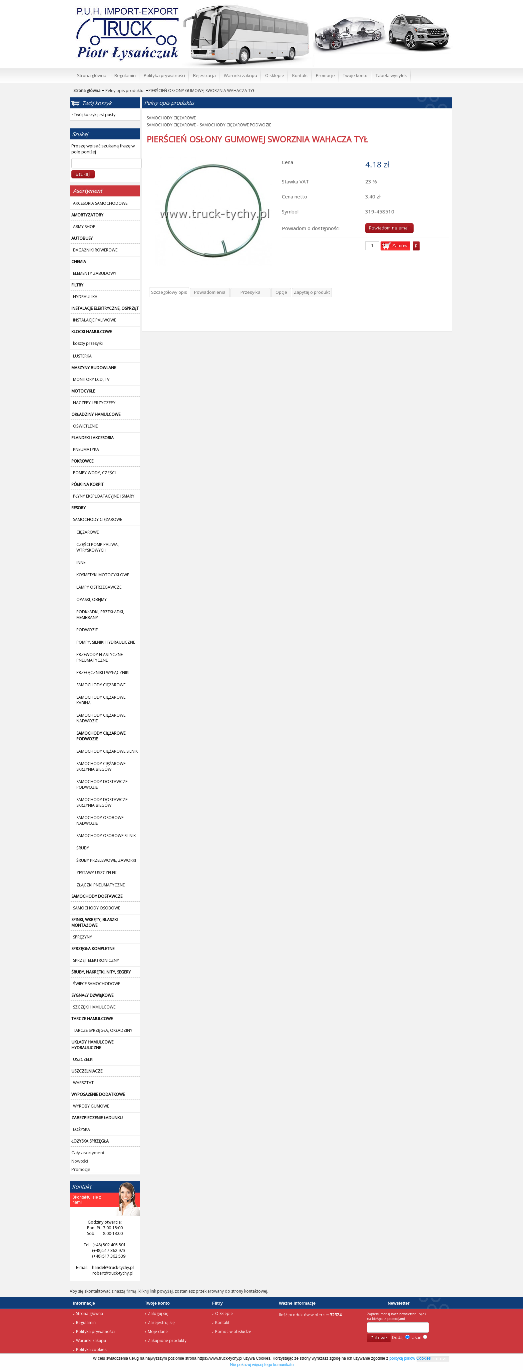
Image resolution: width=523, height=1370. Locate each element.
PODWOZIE (87, 630)
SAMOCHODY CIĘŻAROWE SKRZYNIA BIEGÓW (100, 766)
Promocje (80, 1169)
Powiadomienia (209, 292)
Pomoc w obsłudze (233, 1331)
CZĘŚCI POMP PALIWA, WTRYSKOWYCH (97, 547)
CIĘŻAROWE (87, 532)
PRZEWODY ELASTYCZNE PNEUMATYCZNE (99, 657)
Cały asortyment (87, 1153)
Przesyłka (250, 292)
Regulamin (86, 1322)
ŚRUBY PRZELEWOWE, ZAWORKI (106, 860)
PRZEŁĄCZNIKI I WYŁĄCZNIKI (102, 672)
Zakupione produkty (167, 1340)
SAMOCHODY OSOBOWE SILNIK (106, 835)
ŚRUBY (82, 848)
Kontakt (222, 1322)
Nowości (79, 1161)
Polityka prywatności (95, 1331)
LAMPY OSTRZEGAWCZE (98, 587)
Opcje (281, 292)
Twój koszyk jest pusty (399, 5)
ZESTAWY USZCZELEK (96, 872)
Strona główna (118, 8)
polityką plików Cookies (410, 1358)
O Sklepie (224, 1313)
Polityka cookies (91, 1349)
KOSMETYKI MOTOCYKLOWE (102, 575)
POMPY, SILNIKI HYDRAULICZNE (105, 642)
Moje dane (158, 1331)
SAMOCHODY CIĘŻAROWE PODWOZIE (235, 125)
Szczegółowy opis (169, 292)
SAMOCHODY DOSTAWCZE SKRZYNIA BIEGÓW (101, 802)
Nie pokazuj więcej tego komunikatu (262, 1364)
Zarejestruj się (161, 1322)
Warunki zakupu (91, 1340)
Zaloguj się (158, 1313)
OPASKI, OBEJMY (91, 599)
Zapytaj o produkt (312, 292)
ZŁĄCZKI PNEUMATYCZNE (100, 885)
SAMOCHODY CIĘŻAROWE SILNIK (107, 751)
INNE (80, 562)
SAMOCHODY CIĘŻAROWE (100, 685)
